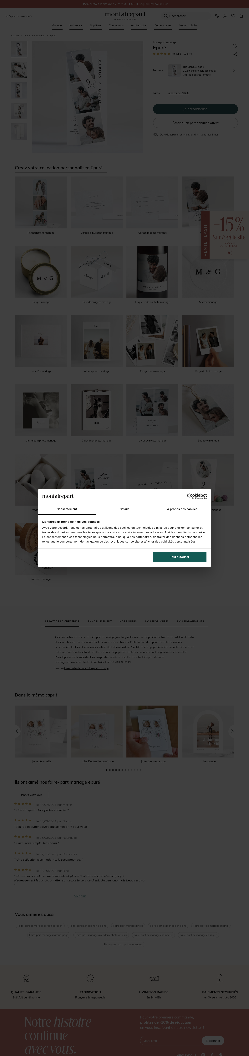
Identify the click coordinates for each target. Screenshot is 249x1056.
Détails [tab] (124, 509)
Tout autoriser (179, 557)
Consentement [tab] (67, 509)
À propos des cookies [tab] (182, 509)
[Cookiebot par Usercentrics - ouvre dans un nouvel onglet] (190, 496)
